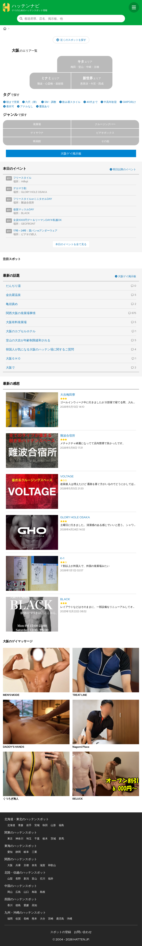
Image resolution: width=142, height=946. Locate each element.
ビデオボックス (105, 132)
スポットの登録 (60, 932)
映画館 (37, 141)
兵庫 (18, 865)
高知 (34, 905)
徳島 (18, 905)
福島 (61, 825)
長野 (18, 878)
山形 (53, 825)
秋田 (45, 825)
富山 (34, 878)
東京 (10, 838)
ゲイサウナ (37, 132)
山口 (26, 892)
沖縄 (69, 918)
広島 (18, 892)
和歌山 (52, 865)
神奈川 (19, 838)
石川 (42, 878)
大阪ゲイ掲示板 (71, 153)
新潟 (26, 878)
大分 (42, 918)
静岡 (18, 852)
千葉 (37, 838)
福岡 (10, 918)
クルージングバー (105, 124)
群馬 (61, 838)
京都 (26, 865)
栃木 (45, 838)
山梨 (10, 878)
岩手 (28, 825)
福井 (50, 878)
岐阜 (26, 852)
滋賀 (42, 865)
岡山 (10, 892)
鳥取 (34, 892)
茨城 (53, 838)
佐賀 (18, 918)
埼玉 (28, 838)
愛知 (10, 852)
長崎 (26, 918)
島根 (42, 892)
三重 (34, 852)
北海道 (11, 825)
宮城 (37, 825)
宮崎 (50, 918)
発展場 (37, 124)
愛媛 (26, 905)
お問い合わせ (83, 932)
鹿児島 (60, 918)
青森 (20, 825)
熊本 (34, 918)
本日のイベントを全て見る (71, 244)
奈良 (34, 865)
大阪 (10, 865)
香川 (10, 905)
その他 (105, 141)
